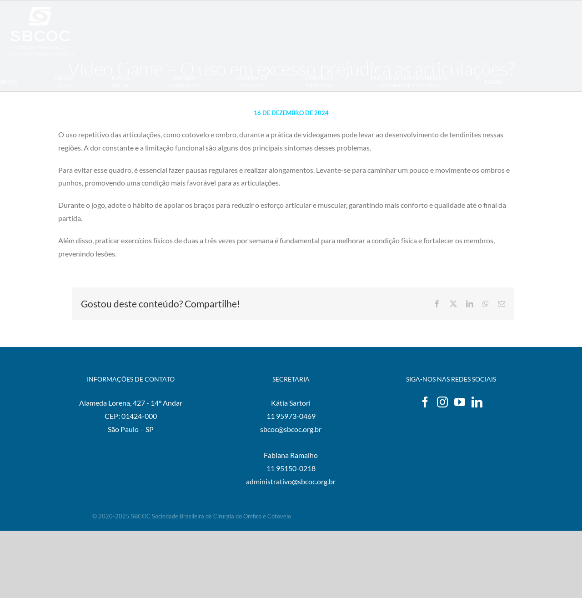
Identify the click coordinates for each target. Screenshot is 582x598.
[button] (5, 120)
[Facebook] (425, 402)
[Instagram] (442, 402)
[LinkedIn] (477, 402)
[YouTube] (459, 402)
